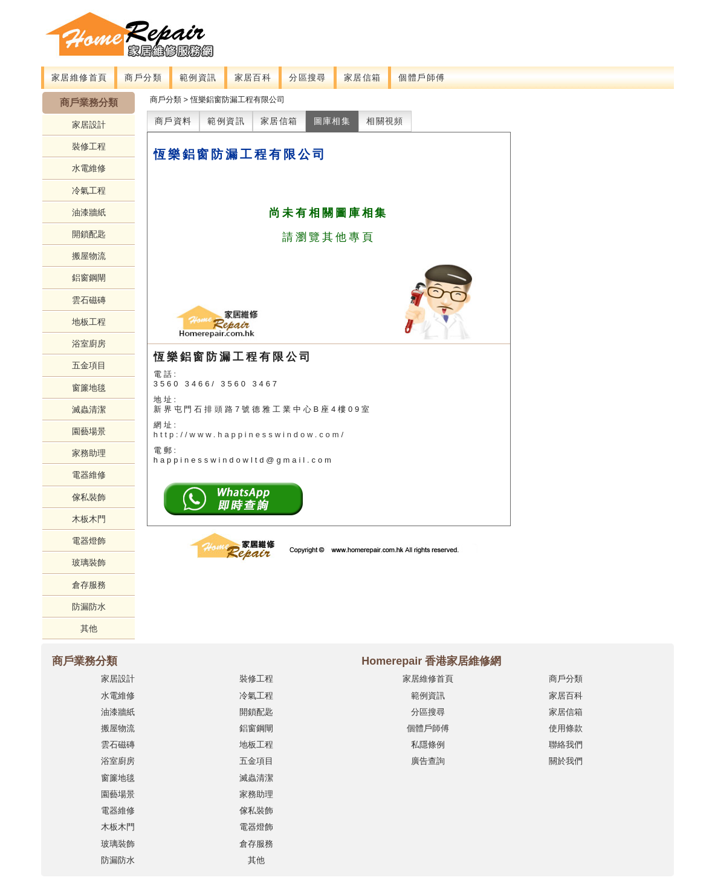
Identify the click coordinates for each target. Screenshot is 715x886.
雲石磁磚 (89, 300)
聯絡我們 (566, 744)
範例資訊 (198, 77)
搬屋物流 (89, 256)
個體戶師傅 (421, 77)
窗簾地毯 (89, 388)
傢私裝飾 (89, 497)
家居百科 (253, 77)
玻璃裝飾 (89, 562)
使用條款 (566, 728)
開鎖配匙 (89, 234)
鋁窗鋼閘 (89, 277)
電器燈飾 (89, 541)
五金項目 (89, 365)
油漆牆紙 (89, 212)
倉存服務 (89, 585)
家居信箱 (362, 77)
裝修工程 (89, 146)
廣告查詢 (428, 761)
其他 (88, 628)
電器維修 (89, 475)
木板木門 (89, 519)
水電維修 (89, 168)
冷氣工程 (89, 190)
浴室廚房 (89, 343)
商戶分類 (143, 77)
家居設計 (89, 124)
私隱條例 (428, 744)
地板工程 (89, 322)
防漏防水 (89, 606)
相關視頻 (385, 121)
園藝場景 (89, 431)
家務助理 (89, 453)
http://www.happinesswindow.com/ (250, 434)
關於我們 (566, 761)
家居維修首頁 (79, 77)
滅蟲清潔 (89, 409)
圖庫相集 (332, 121)
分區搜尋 (307, 77)
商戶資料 (173, 121)
